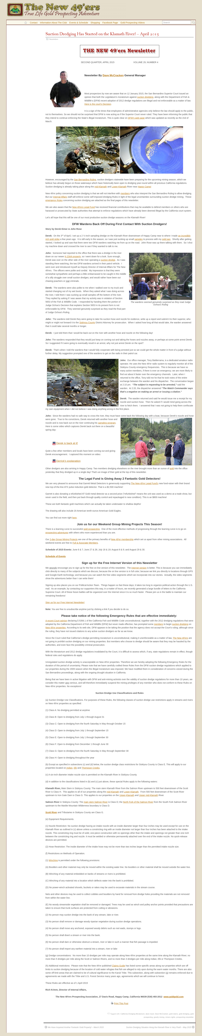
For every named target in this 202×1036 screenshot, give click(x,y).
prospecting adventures (56, 532)
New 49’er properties (55, 627)
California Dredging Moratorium (132, 1014)
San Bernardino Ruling (85, 179)
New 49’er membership (122, 539)
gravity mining (159, 1017)
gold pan (166, 239)
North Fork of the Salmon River (138, 802)
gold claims (173, 1014)
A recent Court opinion (56, 620)
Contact (33, 22)
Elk (75, 768)
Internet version (138, 568)
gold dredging (184, 1014)
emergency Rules (53, 200)
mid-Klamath (101, 186)
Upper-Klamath (126, 795)
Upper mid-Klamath (148, 795)
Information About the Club (53, 22)
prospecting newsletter (185, 1017)
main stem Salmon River (95, 802)
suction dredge (108, 260)
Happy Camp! (144, 186)
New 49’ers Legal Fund (83, 207)
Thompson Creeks (91, 768)
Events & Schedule (78, 22)
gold (172, 468)
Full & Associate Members (85, 543)
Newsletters (53, 39)
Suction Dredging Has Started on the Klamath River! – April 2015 (102, 34)
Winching (53, 860)
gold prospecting (91, 529)
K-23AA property (73, 256)
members (125, 193)
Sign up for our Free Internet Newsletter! (65, 602)
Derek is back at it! (67, 443)
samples (138, 239)
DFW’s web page (136, 118)
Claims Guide (118, 965)
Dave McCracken (113, 75)
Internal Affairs (60, 197)
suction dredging (145, 97)
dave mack (150, 1014)
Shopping (95, 22)
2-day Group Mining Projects (63, 539)
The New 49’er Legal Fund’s (144, 483)
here (74, 517)
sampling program (107, 423)
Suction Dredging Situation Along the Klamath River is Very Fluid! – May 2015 (158, 1027)
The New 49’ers (180, 638)
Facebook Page (110, 22)
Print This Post (121, 1003)
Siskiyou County (87, 322)
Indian (69, 768)
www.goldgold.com (173, 996)
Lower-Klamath (119, 186)
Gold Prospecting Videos (132, 22)
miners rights (170, 1017)
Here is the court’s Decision (97, 104)
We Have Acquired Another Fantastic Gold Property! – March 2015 (76, 1027)
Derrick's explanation (68, 461)
